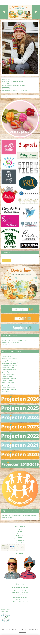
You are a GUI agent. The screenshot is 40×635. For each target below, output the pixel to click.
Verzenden (20, 533)
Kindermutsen (6, 79)
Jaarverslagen (4, 611)
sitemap (22, 629)
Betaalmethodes (20, 540)
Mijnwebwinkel (22, 632)
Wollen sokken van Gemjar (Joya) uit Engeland (14, 90)
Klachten (20, 537)
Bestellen (20, 531)
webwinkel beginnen (32, 629)
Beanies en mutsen (7, 83)
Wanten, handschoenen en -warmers (12, 89)
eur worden (7, 609)
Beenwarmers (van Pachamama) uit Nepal (13, 85)
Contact (20, 529)
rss (26, 629)
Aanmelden (6, 261)
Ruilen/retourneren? (20, 535)
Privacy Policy (20, 542)
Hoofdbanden (5, 87)
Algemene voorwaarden (20, 539)
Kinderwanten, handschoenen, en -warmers (14, 81)
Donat (2, 609)
